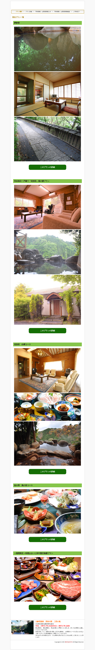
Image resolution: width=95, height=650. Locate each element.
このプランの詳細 (47, 167)
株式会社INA (69, 641)
